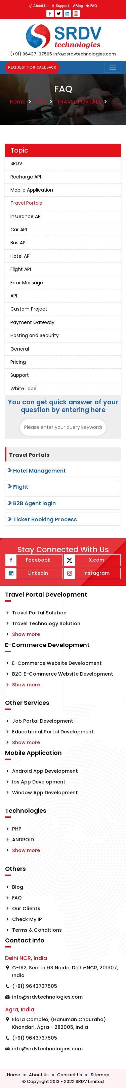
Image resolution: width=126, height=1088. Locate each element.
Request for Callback (32, 68)
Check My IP (27, 919)
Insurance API (26, 216)
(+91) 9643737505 (34, 986)
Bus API (18, 242)
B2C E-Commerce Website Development (62, 674)
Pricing (18, 362)
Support (60, 6)
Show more (26, 634)
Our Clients (26, 908)
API (13, 295)
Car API (18, 229)
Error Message (26, 282)
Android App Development (45, 771)
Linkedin (27, 573)
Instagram (87, 573)
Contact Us (69, 1075)
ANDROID (23, 839)
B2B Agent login (31, 503)
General (19, 349)
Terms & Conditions (37, 930)
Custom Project (28, 309)
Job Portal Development (42, 721)
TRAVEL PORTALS (79, 102)
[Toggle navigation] (112, 67)
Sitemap (100, 1075)
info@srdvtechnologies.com (47, 997)
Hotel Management (36, 471)
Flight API (20, 269)
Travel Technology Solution (46, 623)
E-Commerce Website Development (57, 663)
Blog (77, 6)
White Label (24, 388)
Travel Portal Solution (39, 612)
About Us (38, 6)
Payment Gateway (32, 322)
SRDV (16, 163)
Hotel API (20, 256)
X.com (84, 560)
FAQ (91, 6)
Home (18, 102)
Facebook (28, 560)
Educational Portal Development (53, 731)
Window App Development (45, 792)
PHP (17, 828)
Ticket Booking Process (41, 519)
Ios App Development (39, 781)
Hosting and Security (34, 335)
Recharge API (25, 176)
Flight (17, 487)
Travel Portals (26, 203)
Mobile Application (31, 190)
